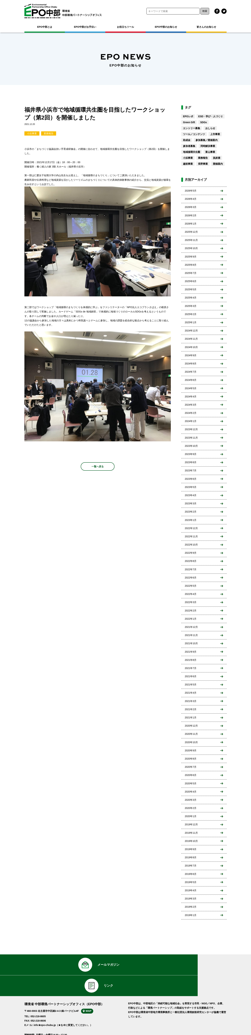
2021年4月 (190, 692)
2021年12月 (191, 627)
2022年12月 (191, 528)
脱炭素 (216, 157)
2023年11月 (191, 437)
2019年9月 (190, 849)
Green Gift (189, 122)
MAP (92, 994)
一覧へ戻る (98, 466)
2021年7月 (190, 668)
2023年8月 (190, 462)
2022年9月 (190, 552)
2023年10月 (191, 445)
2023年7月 (190, 470)
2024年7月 (190, 371)
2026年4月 (190, 198)
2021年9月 (190, 651)
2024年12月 (191, 330)
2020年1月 (190, 816)
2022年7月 (190, 569)
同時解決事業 (207, 146)
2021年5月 (190, 684)
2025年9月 (190, 256)
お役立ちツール (125, 26)
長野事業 (203, 163)
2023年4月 (190, 495)
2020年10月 (191, 742)
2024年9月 (190, 355)
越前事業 (188, 163)
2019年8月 (190, 857)
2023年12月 (191, 429)
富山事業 (210, 152)
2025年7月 (190, 273)
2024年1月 (190, 421)
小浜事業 (32, 133)
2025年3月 (190, 306)
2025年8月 (190, 264)
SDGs (203, 122)
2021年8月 (190, 660)
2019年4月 (190, 890)
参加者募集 (189, 146)
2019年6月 (190, 874)
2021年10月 (191, 643)
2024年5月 (190, 388)
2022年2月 (190, 610)
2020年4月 (190, 791)
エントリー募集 (191, 128)
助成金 (186, 140)
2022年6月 (190, 577)
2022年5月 (190, 585)
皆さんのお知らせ (206, 26)
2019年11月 (191, 832)
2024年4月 (190, 396)
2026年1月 (190, 223)
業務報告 (49, 133)
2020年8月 (190, 758)
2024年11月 (191, 338)
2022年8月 (190, 561)
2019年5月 (190, 882)
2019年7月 (190, 865)
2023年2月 (190, 511)
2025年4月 (190, 297)
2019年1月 (190, 915)
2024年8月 (190, 363)
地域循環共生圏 (191, 152)
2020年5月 (190, 783)
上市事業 (215, 134)
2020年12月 (191, 725)
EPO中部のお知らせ (166, 26)
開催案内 (218, 163)
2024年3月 (190, 404)
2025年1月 (190, 322)
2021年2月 (190, 709)
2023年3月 (190, 503)
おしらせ (210, 128)
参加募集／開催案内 (207, 140)
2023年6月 (190, 478)
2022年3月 (190, 602)
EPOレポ (188, 116)
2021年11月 (191, 635)
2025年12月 (191, 231)
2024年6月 (190, 380)
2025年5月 (190, 289)
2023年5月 (190, 487)
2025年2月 (190, 314)
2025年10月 (191, 248)
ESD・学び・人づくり (210, 116)
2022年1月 (190, 618)
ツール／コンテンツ (194, 134)
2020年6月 (190, 775)
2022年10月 (191, 544)
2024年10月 (191, 347)
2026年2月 (190, 215)
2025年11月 (191, 240)
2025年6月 (190, 281)
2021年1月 (190, 717)
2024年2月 (190, 413)
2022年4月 (190, 594)
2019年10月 (191, 841)
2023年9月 (190, 454)
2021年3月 (190, 701)
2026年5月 (190, 190)
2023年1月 (190, 520)
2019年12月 (191, 824)
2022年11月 (191, 536)
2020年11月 (191, 734)
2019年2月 (190, 906)
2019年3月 (190, 898)
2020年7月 (190, 766)
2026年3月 (190, 207)
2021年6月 (190, 676)
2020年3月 (190, 799)
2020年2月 (190, 808)
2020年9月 (190, 750)
